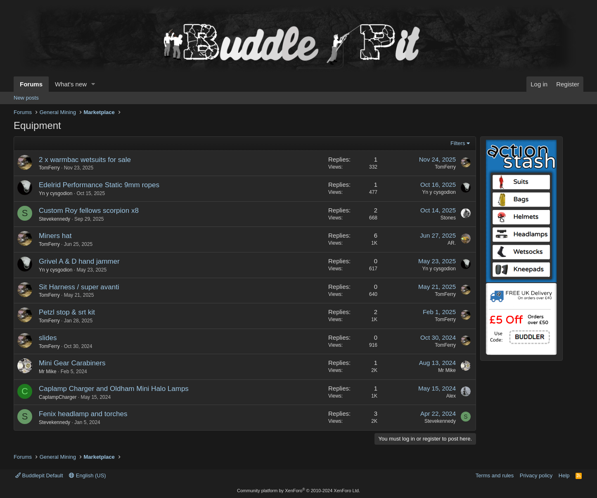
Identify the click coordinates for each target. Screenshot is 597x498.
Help (564, 475)
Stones (448, 218)
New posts (26, 98)
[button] (93, 84)
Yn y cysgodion (55, 193)
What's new (71, 84)
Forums (31, 84)
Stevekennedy (54, 219)
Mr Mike (48, 371)
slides (48, 338)
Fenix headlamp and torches (83, 414)
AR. (452, 243)
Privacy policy (536, 475)
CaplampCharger (57, 397)
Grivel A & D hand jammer (79, 261)
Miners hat (55, 236)
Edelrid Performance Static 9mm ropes (99, 185)
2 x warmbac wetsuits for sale (85, 160)
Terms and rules (495, 475)
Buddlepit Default (39, 475)
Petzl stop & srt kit (67, 312)
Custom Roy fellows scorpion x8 (89, 210)
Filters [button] (457, 143)
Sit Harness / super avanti (79, 287)
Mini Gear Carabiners (72, 363)
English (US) (87, 475)
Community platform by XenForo (298, 490)
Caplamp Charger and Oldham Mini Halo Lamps (114, 389)
